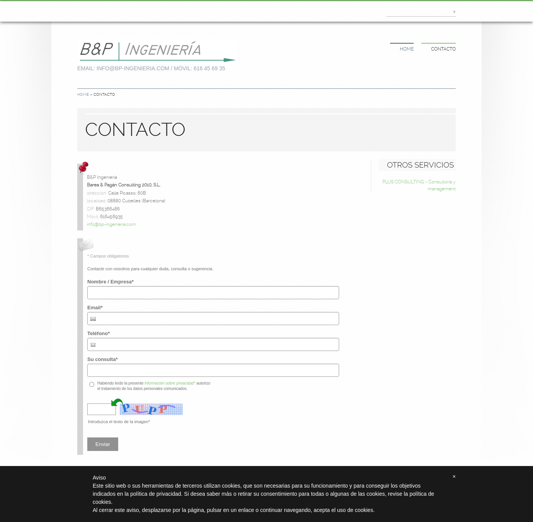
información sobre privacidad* (169, 383)
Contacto (443, 49)
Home (407, 49)
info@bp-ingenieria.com (111, 224)
